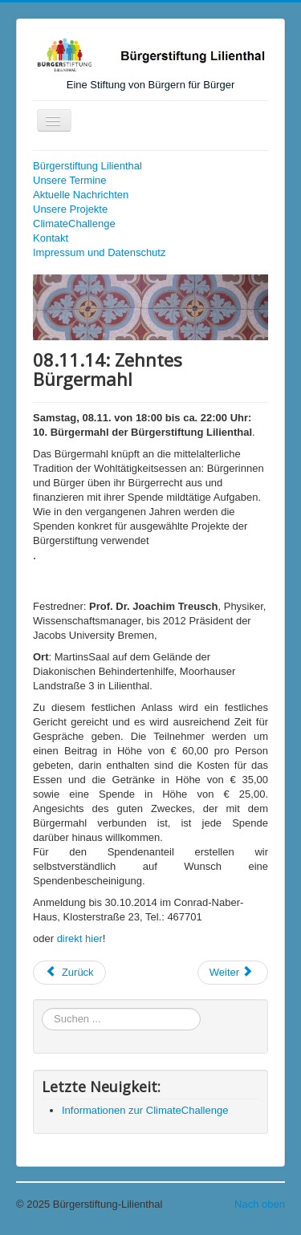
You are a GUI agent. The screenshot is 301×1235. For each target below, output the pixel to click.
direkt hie (78, 938)
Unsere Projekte (70, 209)
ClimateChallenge (74, 223)
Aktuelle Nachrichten (80, 195)
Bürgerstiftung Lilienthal (87, 166)
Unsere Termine (70, 180)
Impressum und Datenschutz (99, 252)
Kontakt (50, 238)
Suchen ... (42, 1008)
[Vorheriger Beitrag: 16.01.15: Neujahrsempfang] (69, 973)
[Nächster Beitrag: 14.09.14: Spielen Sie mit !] (232, 973)
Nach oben (259, 1204)
